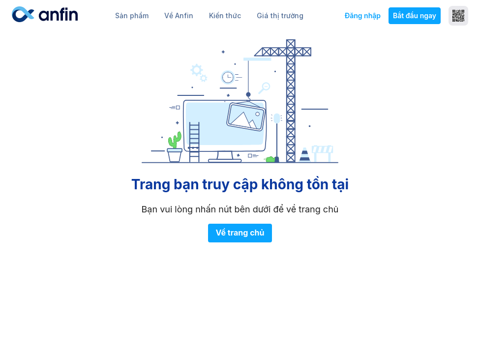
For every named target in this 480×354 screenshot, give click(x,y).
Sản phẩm (132, 15)
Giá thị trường (280, 15)
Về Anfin (178, 15)
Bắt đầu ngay (414, 16)
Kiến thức (225, 15)
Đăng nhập (363, 16)
